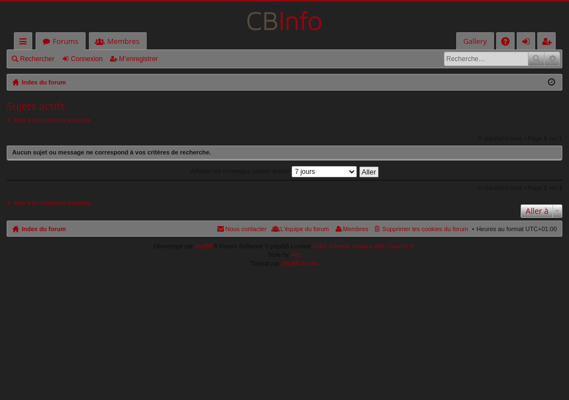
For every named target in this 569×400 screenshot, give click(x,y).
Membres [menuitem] (355, 229)
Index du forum (44, 229)
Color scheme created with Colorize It (363, 246)
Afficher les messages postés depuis (273, 171)
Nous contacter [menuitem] (246, 229)
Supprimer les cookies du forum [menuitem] (425, 229)
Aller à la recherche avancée (52, 120)
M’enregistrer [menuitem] (549, 43)
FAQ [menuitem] (509, 43)
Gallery (475, 41)
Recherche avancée (552, 59)
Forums (65, 41)
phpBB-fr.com (300, 263)
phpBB (204, 246)
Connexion (86, 59)
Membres (123, 41)
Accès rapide (25, 43)
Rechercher (37, 59)
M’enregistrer (138, 59)
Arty (296, 254)
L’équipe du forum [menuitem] (305, 229)
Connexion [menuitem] (528, 43)
